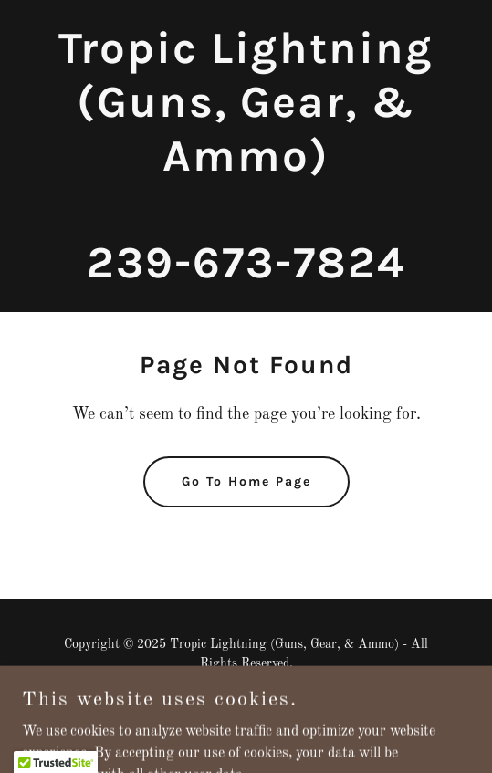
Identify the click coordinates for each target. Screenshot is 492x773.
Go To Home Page (246, 481)
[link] (246, 273)
